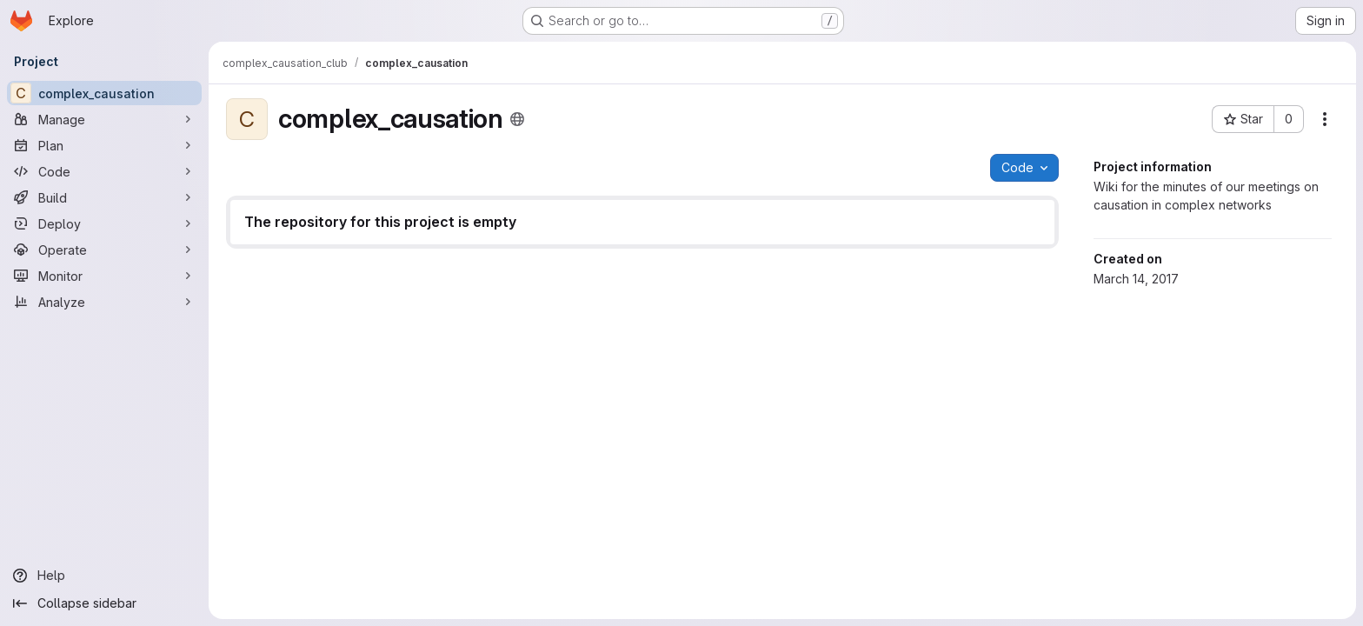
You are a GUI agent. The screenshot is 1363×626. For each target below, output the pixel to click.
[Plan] (104, 145)
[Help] (104, 575)
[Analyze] (104, 302)
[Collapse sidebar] (104, 603)
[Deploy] (104, 223)
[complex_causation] (104, 93)
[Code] (104, 171)
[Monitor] (104, 275)
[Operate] (104, 249)
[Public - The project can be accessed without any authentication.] (517, 119)
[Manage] (104, 119)
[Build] (104, 197)
